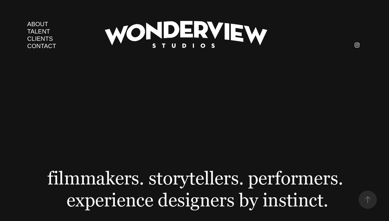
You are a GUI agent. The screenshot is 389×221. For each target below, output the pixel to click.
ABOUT (37, 24)
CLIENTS (40, 38)
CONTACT (41, 46)
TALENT (38, 31)
